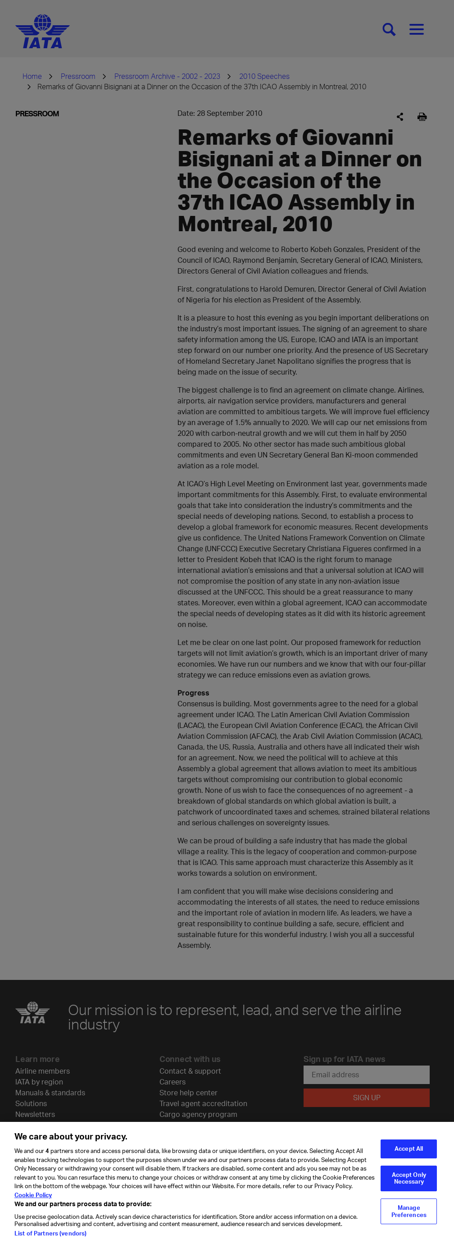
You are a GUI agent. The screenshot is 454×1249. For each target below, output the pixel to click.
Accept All (409, 1158)
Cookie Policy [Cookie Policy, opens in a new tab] (33, 1204)
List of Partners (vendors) (50, 1242)
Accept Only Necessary (409, 1187)
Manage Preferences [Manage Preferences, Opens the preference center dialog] (409, 1220)
